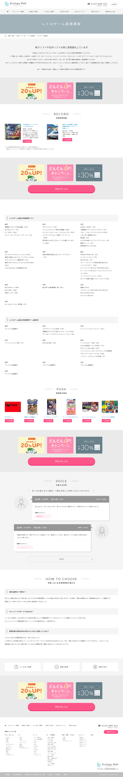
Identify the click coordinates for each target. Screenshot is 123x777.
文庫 (64, 737)
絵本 (92, 735)
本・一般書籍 (51, 735)
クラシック (22, 741)
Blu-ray (8, 737)
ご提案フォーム (66, 774)
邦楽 (21, 737)
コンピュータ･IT (52, 753)
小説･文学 (50, 739)
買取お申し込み (110, 11)
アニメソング (23, 742)
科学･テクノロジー (52, 749)
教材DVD (8, 749)
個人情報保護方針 (17, 774)
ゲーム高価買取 (31, 36)
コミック (81, 735)
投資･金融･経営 (52, 748)
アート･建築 (51, 755)
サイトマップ (77, 774)
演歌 (21, 744)
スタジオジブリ (10, 744)
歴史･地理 (50, 744)
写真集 (49, 761)
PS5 (35, 741)
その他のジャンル (24, 748)
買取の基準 (61, 667)
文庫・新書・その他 (68, 735)
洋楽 (21, 739)
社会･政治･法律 (52, 742)
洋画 (7, 741)
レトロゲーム (37, 755)
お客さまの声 (64, 11)
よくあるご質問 (49, 11)
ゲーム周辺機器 (38, 739)
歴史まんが (82, 739)
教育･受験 (50, 760)
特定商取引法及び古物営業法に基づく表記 (35, 774)
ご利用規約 (7, 774)
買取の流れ (100, 667)
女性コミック (83, 746)
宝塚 (7, 751)
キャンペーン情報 (18, 11)
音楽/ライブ (9, 748)
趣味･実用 (50, 756)
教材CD (21, 746)
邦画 (7, 739)
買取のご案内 (33, 11)
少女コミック (83, 744)
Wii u (35, 751)
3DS (35, 753)
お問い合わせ (95, 11)
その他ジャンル (10, 755)
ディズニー (9, 746)
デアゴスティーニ (67, 741)
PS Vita (36, 746)
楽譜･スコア (51, 765)
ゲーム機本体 (37, 737)
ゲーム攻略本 (51, 763)
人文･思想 (50, 741)
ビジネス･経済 (51, 746)
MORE (61, 559)
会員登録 (114, 4)
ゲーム (35, 735)
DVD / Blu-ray (9, 735)
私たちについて (80, 11)
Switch (36, 749)
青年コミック (83, 742)
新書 (64, 739)
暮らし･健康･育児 (52, 758)
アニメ (7, 742)
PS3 (35, 744)
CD (19, 735)
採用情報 (58, 774)
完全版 (81, 737)
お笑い (7, 753)
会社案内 (50, 774)
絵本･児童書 (51, 737)
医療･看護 (50, 751)
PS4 (35, 742)
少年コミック (83, 741)
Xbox (35, 748)
